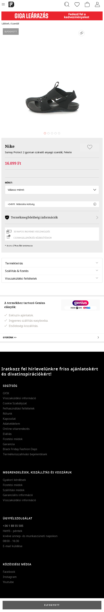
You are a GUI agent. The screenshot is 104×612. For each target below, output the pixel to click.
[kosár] (87, 4)
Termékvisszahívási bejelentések (25, 454)
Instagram (10, 577)
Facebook (9, 572)
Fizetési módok (13, 439)
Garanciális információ (18, 495)
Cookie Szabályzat (15, 403)
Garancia (9, 444)
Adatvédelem (11, 424)
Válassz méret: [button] (52, 189)
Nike (9, 146)
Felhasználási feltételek (19, 408)
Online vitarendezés (16, 429)
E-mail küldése (12, 546)
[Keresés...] (67, 4)
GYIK (6, 393)
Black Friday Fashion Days (20, 449)
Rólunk (7, 413)
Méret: (9, 182)
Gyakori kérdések (14, 480)
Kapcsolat (9, 419)
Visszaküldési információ (19, 398)
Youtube (8, 582)
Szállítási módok (14, 490)
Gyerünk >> (52, 337)
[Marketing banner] (52, 14)
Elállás (7, 434)
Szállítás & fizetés (17, 271)
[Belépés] (97, 4)
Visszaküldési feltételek (21, 278)
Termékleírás (14, 263)
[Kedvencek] (77, 4)
